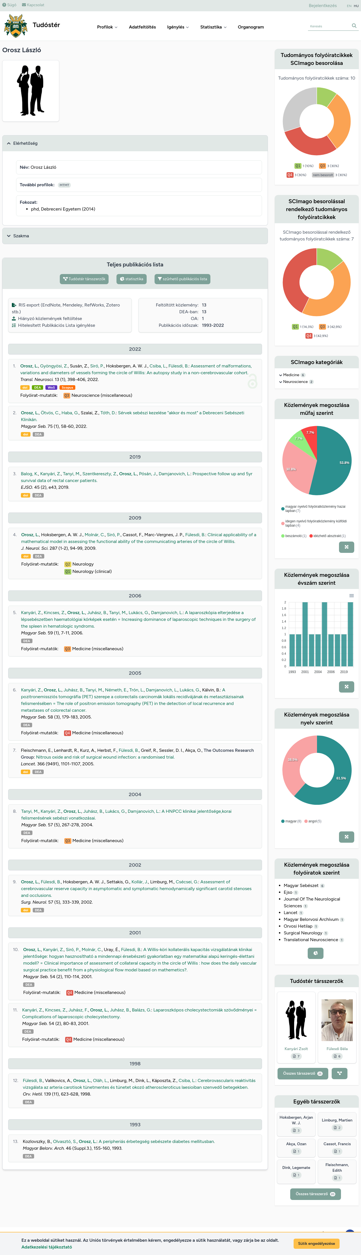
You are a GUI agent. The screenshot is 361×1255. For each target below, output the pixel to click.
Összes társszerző (303, 1073)
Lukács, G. (139, 612)
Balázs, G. (141, 1010)
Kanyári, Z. (50, 473)
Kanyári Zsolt (296, 1048)
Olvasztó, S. (65, 1141)
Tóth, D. (108, 412)
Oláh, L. (100, 1080)
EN (349, 6)
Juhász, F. (78, 1010)
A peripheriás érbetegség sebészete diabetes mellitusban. (157, 1141)
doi (25, 387)
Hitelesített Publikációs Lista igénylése (53, 325)
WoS (51, 387)
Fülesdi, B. (178, 366)
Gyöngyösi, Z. (54, 366)
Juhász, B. (97, 612)
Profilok (107, 27)
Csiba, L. (157, 366)
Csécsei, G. (187, 881)
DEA (37, 387)
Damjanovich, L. (174, 473)
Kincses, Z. (54, 612)
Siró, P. (97, 366)
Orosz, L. (29, 366)
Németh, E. (116, 690)
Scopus (67, 387)
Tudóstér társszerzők (84, 279)
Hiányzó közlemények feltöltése (47, 318)
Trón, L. (136, 690)
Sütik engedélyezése (316, 1243)
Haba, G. (70, 412)
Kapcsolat (33, 5)
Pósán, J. (148, 473)
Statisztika (213, 27)
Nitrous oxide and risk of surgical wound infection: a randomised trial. (105, 757)
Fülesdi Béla (337, 1048)
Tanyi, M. (71, 473)
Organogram (251, 27)
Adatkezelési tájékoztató (46, 1247)
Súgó (9, 5)
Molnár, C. (95, 534)
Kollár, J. (139, 881)
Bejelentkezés (323, 5)
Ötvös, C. (50, 412)
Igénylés (178, 27)
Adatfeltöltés (142, 27)
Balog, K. (29, 473)
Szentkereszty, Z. (99, 473)
